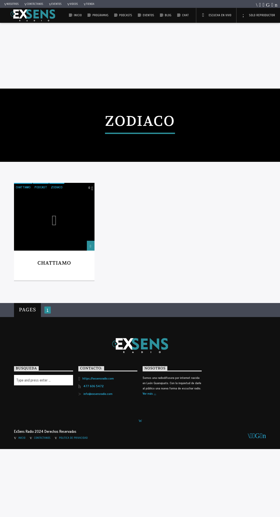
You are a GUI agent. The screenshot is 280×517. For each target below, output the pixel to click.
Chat (185, 15)
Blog (168, 15)
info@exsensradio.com (98, 461)
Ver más (149, 461)
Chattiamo (54, 331)
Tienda (89, 4)
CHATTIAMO (23, 255)
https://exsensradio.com (98, 445)
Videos (72, 4)
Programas (100, 15)
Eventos (55, 4)
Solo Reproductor (259, 15)
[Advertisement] (140, 55)
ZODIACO (57, 255)
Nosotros (11, 4)
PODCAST (41, 255)
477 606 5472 (93, 453)
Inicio (78, 15)
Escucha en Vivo (216, 15)
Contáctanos (33, 4)
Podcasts (125, 15)
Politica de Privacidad (73, 505)
